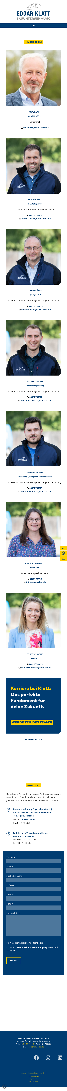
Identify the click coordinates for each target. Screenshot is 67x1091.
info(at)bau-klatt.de (36, 582)
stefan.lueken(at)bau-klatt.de (36, 309)
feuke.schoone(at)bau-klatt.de (36, 667)
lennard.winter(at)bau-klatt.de (36, 491)
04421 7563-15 (36, 306)
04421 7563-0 (36, 579)
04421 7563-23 (36, 664)
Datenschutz (33, 1085)
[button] (4, 1086)
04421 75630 (29, 819)
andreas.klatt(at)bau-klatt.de (36, 218)
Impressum (33, 1082)
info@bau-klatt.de (25, 815)
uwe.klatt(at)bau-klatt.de (36, 127)
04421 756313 (35, 488)
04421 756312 (35, 397)
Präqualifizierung (33, 1080)
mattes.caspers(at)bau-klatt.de (36, 400)
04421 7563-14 (36, 215)
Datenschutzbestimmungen (32, 951)
